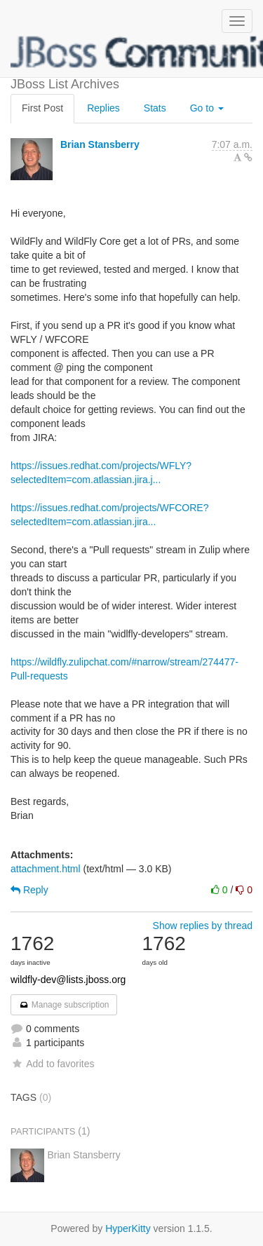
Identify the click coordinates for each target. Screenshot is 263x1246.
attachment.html (46, 868)
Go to (207, 108)
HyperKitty (128, 1228)
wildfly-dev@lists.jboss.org (68, 979)
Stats (155, 108)
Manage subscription (63, 1005)
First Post (42, 108)
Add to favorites (52, 1063)
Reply (29, 889)
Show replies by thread (202, 925)
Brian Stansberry (100, 144)
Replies (103, 108)
